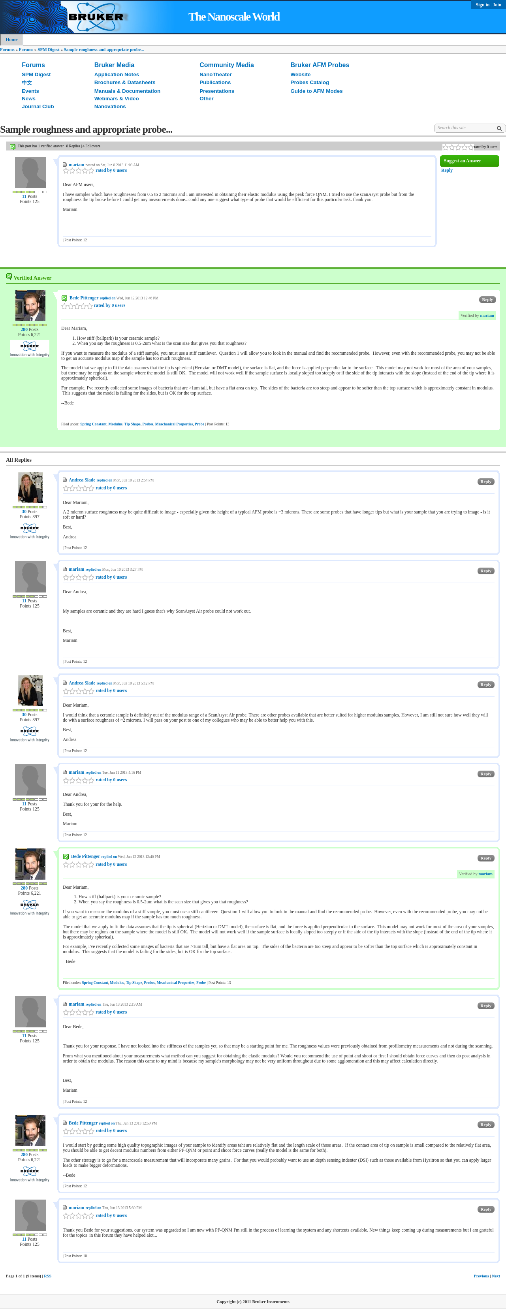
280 (24, 329)
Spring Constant (93, 424)
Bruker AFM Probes (320, 65)
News (29, 99)
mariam (77, 164)
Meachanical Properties (174, 424)
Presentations (216, 91)
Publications (215, 82)
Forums (7, 49)
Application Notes (116, 74)
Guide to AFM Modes (317, 91)
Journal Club (38, 106)
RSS (47, 1276)
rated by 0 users (95, 170)
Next (496, 1276)
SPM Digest (48, 49)
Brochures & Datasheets (125, 82)
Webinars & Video (116, 99)
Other (206, 99)
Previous (481, 1276)
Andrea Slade (82, 480)
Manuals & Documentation (127, 91)
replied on (107, 298)
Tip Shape (132, 424)
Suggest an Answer (462, 161)
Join (497, 5)
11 (24, 196)
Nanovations (110, 106)
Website (301, 74)
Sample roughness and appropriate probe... (104, 49)
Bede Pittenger (84, 298)
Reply (447, 170)
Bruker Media (114, 65)
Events (30, 91)
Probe (199, 424)
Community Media (226, 65)
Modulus (115, 424)
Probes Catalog (310, 82)
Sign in (483, 5)
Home (12, 39)
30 (24, 511)
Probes (147, 424)
